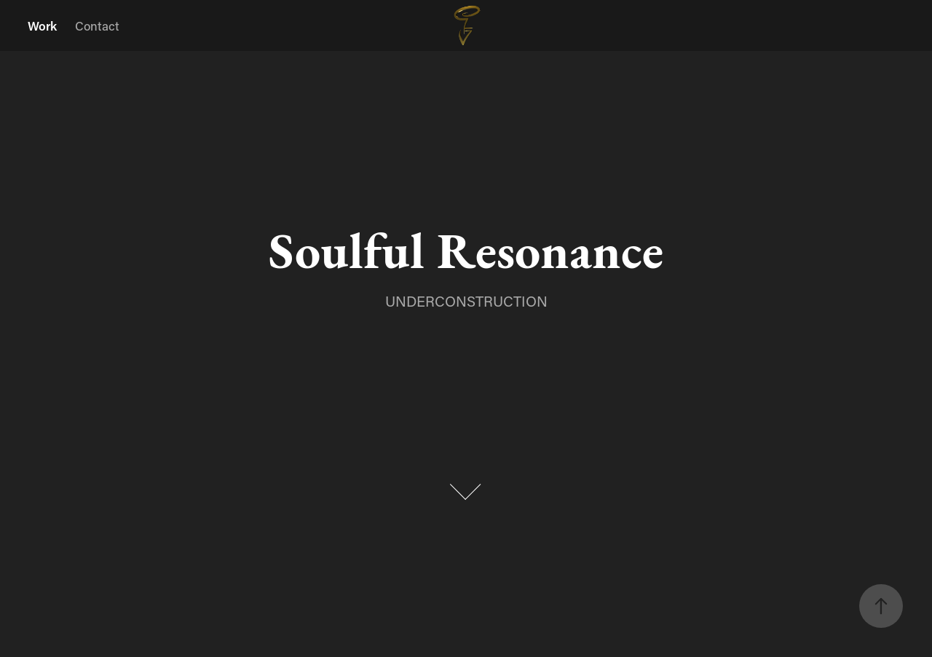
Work (42, 25)
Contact (97, 25)
